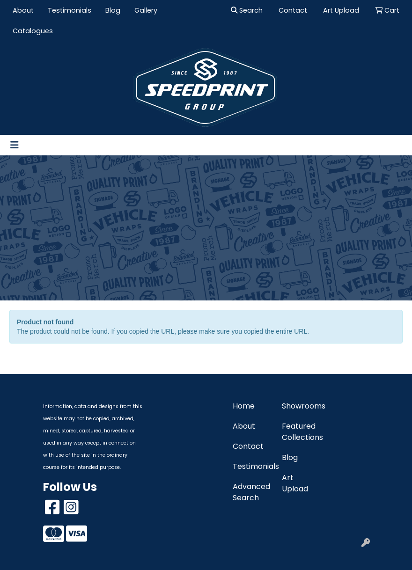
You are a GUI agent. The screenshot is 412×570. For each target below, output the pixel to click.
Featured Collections (301, 432)
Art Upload (295, 483)
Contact (248, 446)
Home (244, 406)
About (23, 10)
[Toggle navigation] (14, 145)
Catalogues (33, 31)
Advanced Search (251, 492)
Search (247, 10)
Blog (112, 10)
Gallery (145, 10)
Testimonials (69, 10)
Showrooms (301, 406)
